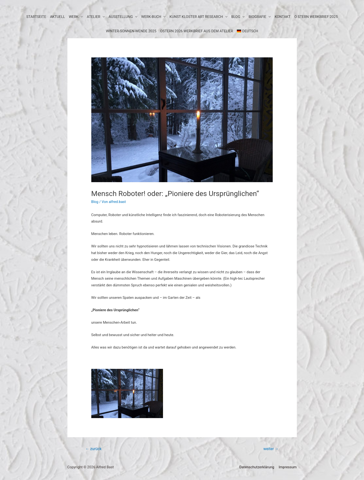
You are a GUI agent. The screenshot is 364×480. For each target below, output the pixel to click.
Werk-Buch (151, 17)
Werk (74, 17)
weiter (270, 449)
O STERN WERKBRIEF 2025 (316, 17)
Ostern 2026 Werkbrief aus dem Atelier (196, 31)
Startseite (36, 17)
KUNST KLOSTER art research (196, 17)
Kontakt (283, 17)
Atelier (93, 17)
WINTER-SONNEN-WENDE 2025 (131, 31)
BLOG (235, 17)
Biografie (257, 17)
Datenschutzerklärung (256, 467)
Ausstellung (121, 17)
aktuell (57, 17)
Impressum (288, 467)
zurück (93, 449)
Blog (94, 202)
